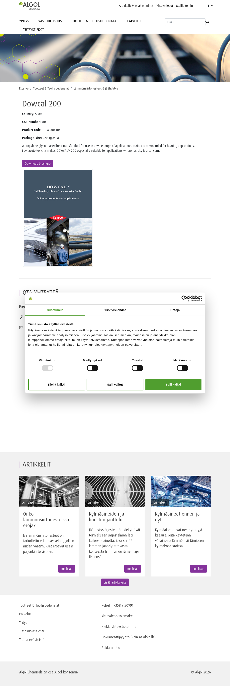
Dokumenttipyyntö (116, 637)
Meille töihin (184, 6)
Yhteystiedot (164, 6)
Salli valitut (115, 384)
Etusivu (24, 88)
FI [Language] (210, 6)
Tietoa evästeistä (31, 639)
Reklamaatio (111, 647)
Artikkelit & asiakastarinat (136, 6)
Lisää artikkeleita (115, 582)
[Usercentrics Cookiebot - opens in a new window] (184, 298)
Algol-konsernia (66, 672)
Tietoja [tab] (175, 310)
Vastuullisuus (50, 21)
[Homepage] (33, 6)
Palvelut (134, 21)
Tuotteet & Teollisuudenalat (94, 21)
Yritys (24, 21)
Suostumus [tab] (55, 310)
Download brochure (37, 163)
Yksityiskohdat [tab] (115, 310)
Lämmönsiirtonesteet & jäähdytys (95, 88)
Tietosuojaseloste (32, 631)
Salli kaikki (173, 384)
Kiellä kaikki (56, 384)
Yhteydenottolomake (117, 616)
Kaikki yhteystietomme (119, 626)
